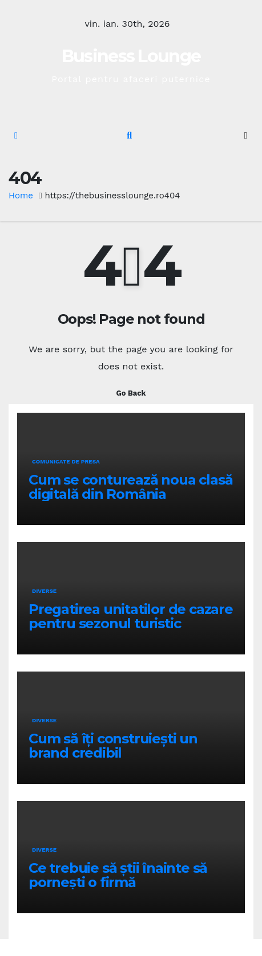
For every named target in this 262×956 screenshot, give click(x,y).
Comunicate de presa (66, 461)
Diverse (44, 591)
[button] (129, 135)
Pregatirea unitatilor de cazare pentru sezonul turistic (131, 616)
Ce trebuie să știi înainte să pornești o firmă (118, 875)
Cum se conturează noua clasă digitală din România (130, 486)
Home (21, 195)
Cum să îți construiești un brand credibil (113, 745)
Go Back (131, 393)
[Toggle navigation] (245, 136)
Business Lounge (131, 56)
